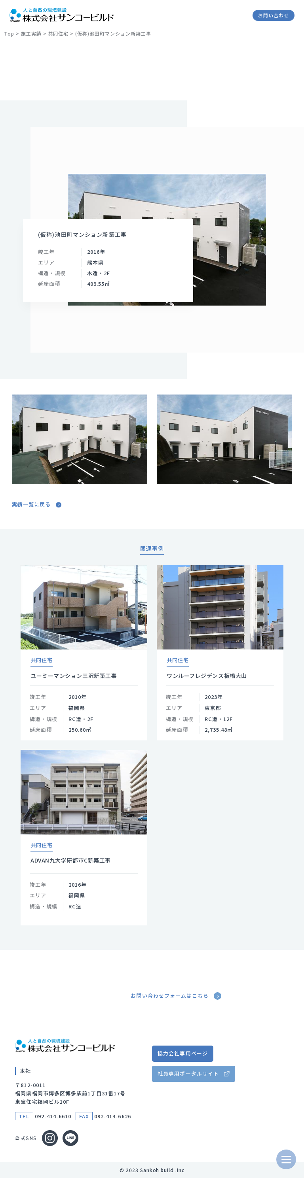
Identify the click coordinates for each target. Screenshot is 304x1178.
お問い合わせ (273, 15)
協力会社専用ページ (182, 1053)
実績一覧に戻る (36, 504)
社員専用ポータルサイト (188, 1073)
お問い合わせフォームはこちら (176, 996)
